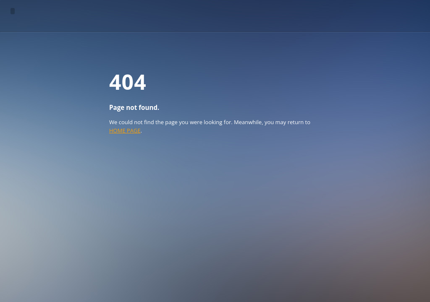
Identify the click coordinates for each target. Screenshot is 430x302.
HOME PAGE (125, 130)
